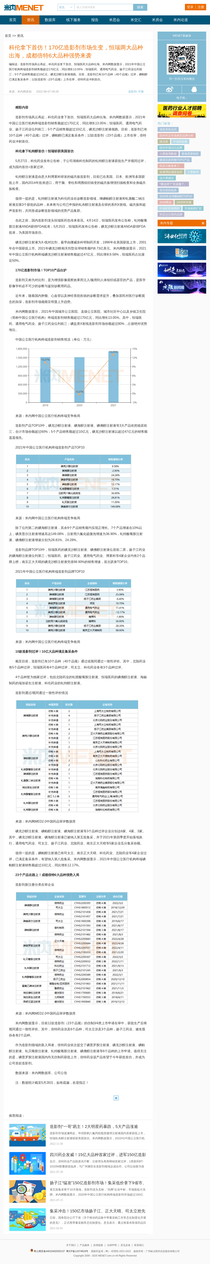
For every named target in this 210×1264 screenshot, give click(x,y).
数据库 (50, 20)
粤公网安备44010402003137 (49, 1251)
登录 (190, 7)
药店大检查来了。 (171, 165)
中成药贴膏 (180, 141)
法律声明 (112, 1245)
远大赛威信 (167, 178)
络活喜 (164, 141)
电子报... (181, 97)
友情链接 (98, 1245)
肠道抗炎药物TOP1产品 (175, 159)
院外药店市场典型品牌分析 (177, 135)
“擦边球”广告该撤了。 (173, 184)
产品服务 (84, 1245)
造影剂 (132, 91)
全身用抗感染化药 (171, 172)
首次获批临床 (168, 190)
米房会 (157, 20)
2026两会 (166, 202)
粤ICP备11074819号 (77, 1251)
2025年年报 (184, 202)
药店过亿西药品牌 (171, 214)
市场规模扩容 (193, 208)
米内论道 (180, 20)
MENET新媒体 (182, 35)
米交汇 (135, 20)
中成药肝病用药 (169, 208)
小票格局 (193, 172)
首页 (12, 20)
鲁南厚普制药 (190, 153)
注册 (201, 7)
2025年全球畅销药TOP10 (176, 196)
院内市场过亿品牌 (171, 147)
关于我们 (71, 1245)
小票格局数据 (168, 153)
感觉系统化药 (168, 129)
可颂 (141, 91)
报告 (95, 20)
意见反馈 (125, 1245)
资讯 (30, 20)
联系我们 (139, 1245)
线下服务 (73, 20)
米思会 (114, 20)
